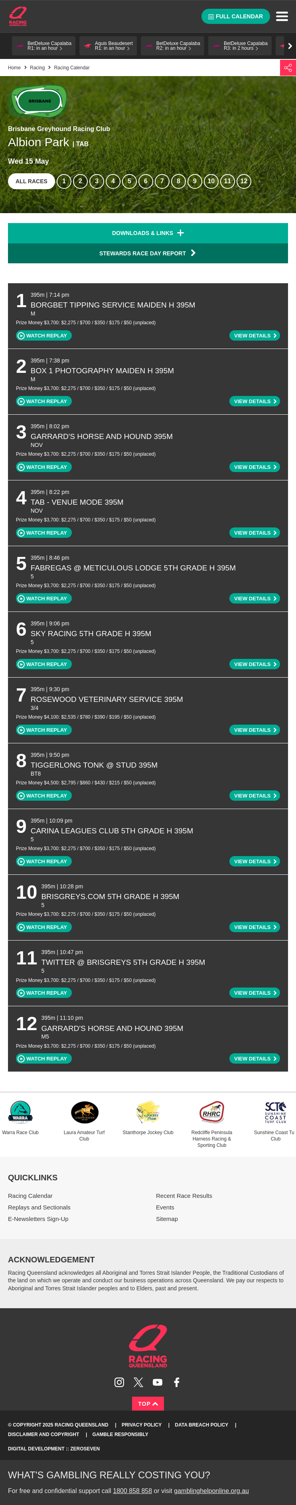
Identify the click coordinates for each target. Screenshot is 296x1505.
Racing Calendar (30, 1195)
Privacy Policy (142, 1425)
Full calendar (235, 16)
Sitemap (167, 1218)
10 (211, 181)
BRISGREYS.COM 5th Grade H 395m (110, 896)
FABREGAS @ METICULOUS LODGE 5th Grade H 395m (133, 568)
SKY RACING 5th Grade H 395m (91, 633)
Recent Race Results (184, 1195)
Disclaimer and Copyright (43, 1434)
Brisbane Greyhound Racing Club (59, 128)
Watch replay (42, 335)
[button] (43, 45)
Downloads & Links (142, 233)
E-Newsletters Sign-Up (38, 1218)
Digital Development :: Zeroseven (54, 1449)
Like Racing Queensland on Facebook (177, 1382)
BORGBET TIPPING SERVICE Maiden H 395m (113, 305)
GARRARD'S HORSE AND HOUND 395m (102, 436)
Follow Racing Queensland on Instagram (119, 1382)
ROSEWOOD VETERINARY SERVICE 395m (107, 699)
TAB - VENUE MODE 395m (77, 502)
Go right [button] (290, 46)
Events (165, 1207)
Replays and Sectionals (39, 1207)
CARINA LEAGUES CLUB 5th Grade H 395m (112, 831)
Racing (37, 68)
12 (243, 181)
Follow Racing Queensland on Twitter (138, 1382)
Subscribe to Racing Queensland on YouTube (157, 1382)
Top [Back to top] (148, 1404)
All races (31, 181)
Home (18, 16)
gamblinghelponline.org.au (211, 1490)
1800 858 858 (132, 1490)
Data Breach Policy (202, 1425)
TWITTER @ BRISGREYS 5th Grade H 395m (123, 962)
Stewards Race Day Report (148, 252)
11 (227, 181)
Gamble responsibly (120, 1434)
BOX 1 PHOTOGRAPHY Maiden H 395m (102, 370)
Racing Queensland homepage (148, 1346)
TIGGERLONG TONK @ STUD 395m (94, 765)
